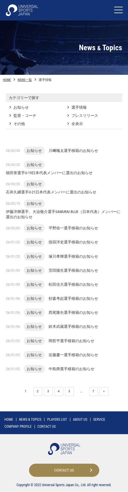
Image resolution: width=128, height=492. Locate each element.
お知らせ (21, 107)
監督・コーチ (24, 115)
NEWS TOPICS (30, 419)
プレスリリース (84, 115)
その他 (19, 124)
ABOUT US (80, 419)
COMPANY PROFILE (18, 427)
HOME (7, 80)
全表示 (77, 124)
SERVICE (99, 419)
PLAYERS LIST (57, 419)
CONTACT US (46, 427)
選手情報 (79, 107)
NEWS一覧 (25, 80)
